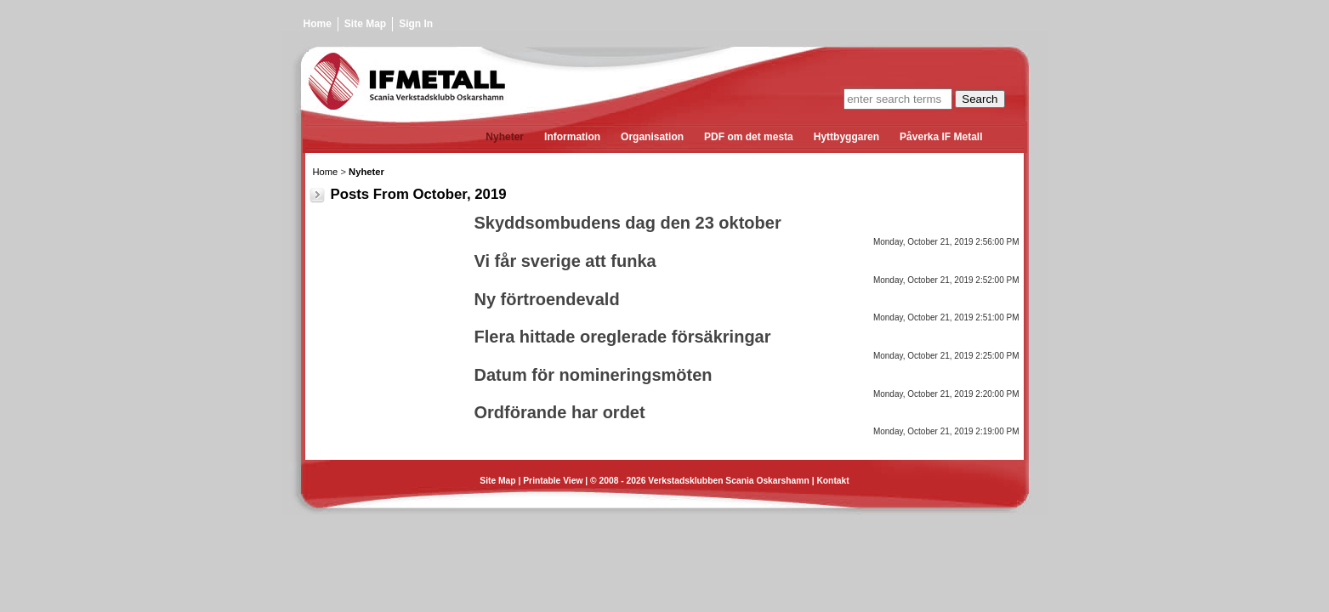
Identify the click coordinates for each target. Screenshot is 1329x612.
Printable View (552, 480)
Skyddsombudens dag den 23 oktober (627, 222)
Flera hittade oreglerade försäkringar (622, 336)
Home (318, 24)
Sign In (416, 24)
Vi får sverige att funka (565, 261)
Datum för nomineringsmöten (593, 375)
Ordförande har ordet (559, 412)
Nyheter (366, 172)
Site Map (365, 24)
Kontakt (832, 480)
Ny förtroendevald (547, 299)
